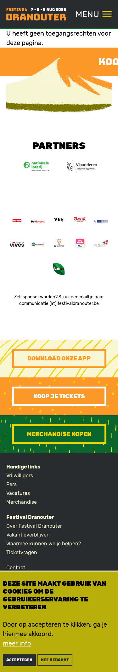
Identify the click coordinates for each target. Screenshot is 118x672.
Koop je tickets (59, 396)
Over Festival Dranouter (34, 526)
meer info (17, 644)
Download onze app (59, 358)
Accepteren (19, 661)
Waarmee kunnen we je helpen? (43, 544)
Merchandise (21, 502)
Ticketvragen (21, 552)
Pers (11, 484)
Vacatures (18, 493)
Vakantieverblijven (28, 535)
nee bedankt (55, 661)
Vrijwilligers (19, 476)
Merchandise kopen (59, 434)
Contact (15, 568)
